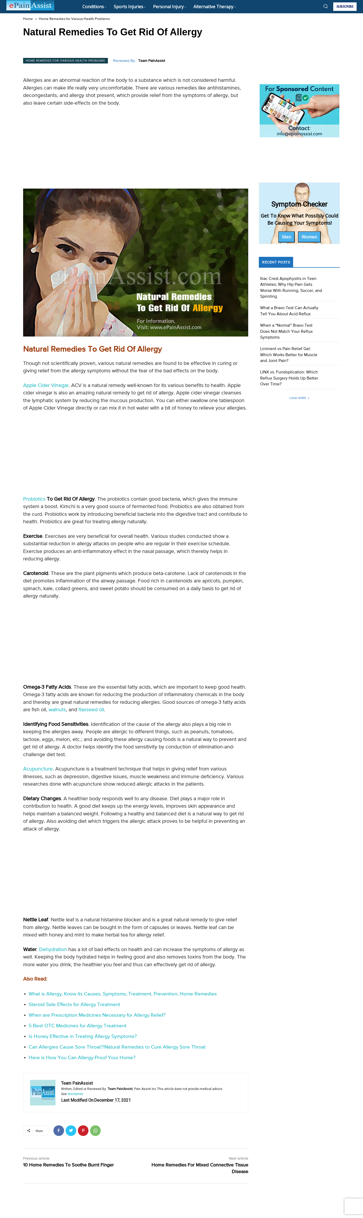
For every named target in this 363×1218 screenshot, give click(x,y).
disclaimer (75, 1094)
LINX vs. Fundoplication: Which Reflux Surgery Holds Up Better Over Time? (289, 378)
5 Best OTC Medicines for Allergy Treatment (77, 1025)
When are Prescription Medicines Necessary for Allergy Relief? (97, 1015)
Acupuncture (38, 769)
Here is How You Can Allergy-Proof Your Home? (82, 1057)
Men (286, 237)
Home (28, 19)
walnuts (57, 709)
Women (309, 237)
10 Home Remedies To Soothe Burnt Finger (68, 1165)
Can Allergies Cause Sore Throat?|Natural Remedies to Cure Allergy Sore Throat (117, 1047)
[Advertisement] (135, 149)
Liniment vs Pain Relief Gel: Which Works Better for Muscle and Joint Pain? (288, 355)
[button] (325, 6)
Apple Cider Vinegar (46, 385)
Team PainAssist (151, 61)
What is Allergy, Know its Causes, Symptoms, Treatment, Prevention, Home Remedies (123, 993)
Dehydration (53, 949)
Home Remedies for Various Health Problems (74, 19)
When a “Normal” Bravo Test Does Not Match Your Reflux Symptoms (286, 331)
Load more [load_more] (299, 398)
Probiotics (34, 499)
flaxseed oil (91, 709)
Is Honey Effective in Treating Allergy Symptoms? (83, 1036)
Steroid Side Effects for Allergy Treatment (74, 1004)
